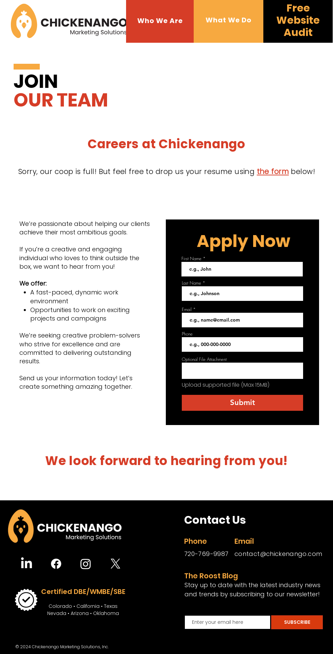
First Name (191, 258)
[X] (115, 564)
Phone (187, 334)
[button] (160, 20)
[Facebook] (56, 564)
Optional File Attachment (204, 359)
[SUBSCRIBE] (297, 622)
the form (273, 171)
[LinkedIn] (26, 564)
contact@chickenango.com (278, 554)
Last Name (191, 283)
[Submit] (242, 403)
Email (187, 309)
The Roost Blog (211, 576)
